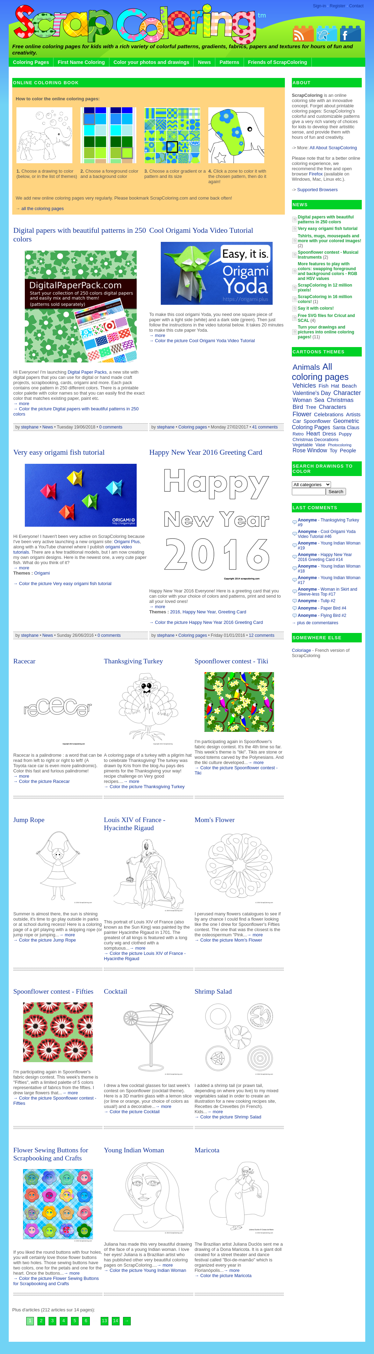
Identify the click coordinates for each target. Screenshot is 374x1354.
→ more (21, 403)
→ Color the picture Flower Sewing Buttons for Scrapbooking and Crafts (56, 1281)
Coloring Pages (31, 62)
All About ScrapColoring (333, 147)
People (348, 450)
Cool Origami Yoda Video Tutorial (201, 230)
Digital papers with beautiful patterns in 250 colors (326, 219)
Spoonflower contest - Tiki (231, 661)
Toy (333, 450)
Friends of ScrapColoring (277, 62)
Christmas (340, 400)
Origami (42, 573)
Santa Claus (346, 427)
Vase (320, 444)
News (204, 62)
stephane (29, 427)
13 (104, 1320)
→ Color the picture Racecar (41, 781)
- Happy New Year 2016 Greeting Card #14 (325, 557)
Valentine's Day (312, 393)
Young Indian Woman (134, 1150)
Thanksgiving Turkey (133, 661)
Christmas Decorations (316, 439)
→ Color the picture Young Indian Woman (145, 1270)
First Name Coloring (81, 62)
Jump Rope (28, 819)
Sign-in (319, 5)
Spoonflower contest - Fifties (53, 991)
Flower (302, 414)
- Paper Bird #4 (322, 608)
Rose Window (310, 450)
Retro (298, 434)
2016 (175, 611)
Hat (335, 386)
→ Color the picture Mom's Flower (228, 940)
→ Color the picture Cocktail (131, 1111)
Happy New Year (199, 611)
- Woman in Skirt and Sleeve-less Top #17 (327, 592)
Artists (353, 414)
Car (297, 421)
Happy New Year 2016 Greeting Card (205, 452)
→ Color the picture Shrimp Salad (228, 1116)
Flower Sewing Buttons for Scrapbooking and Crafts (50, 1154)
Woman (302, 400)
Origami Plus (126, 541)
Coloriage (301, 650)
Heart (313, 434)
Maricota (207, 1150)
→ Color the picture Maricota (223, 1275)
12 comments (261, 635)
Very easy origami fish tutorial (59, 452)
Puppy (345, 434)
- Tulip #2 (316, 600)
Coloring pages (192, 427)
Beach (349, 386)
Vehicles (304, 385)
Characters (332, 407)
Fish (323, 386)
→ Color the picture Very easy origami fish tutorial (62, 583)
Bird (298, 407)
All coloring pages (320, 372)
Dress (329, 434)
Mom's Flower (215, 819)
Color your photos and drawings (151, 62)
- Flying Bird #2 (322, 615)
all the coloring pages (42, 208)
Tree (311, 407)
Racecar (24, 661)
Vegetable (303, 444)
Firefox (316, 174)
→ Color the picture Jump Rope (44, 940)
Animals (306, 367)
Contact (356, 5)
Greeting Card (232, 611)
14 (115, 1320)
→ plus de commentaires (315, 622)
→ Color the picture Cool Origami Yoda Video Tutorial (202, 340)
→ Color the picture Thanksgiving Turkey (144, 786)
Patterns (229, 62)
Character (347, 392)
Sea (319, 400)
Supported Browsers (317, 189)
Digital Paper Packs (87, 372)
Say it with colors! (316, 308)
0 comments (110, 427)
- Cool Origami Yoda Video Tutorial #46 (326, 534)
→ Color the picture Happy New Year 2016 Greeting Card (206, 622)
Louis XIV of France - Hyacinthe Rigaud (134, 823)
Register (337, 5)
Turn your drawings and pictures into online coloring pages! (326, 332)
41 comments (265, 427)
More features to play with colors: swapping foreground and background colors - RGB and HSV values (327, 271)
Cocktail (115, 991)
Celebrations (328, 414)
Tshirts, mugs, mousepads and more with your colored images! (329, 238)
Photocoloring (339, 445)
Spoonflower (317, 421)
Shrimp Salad (213, 991)
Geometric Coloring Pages (325, 424)
